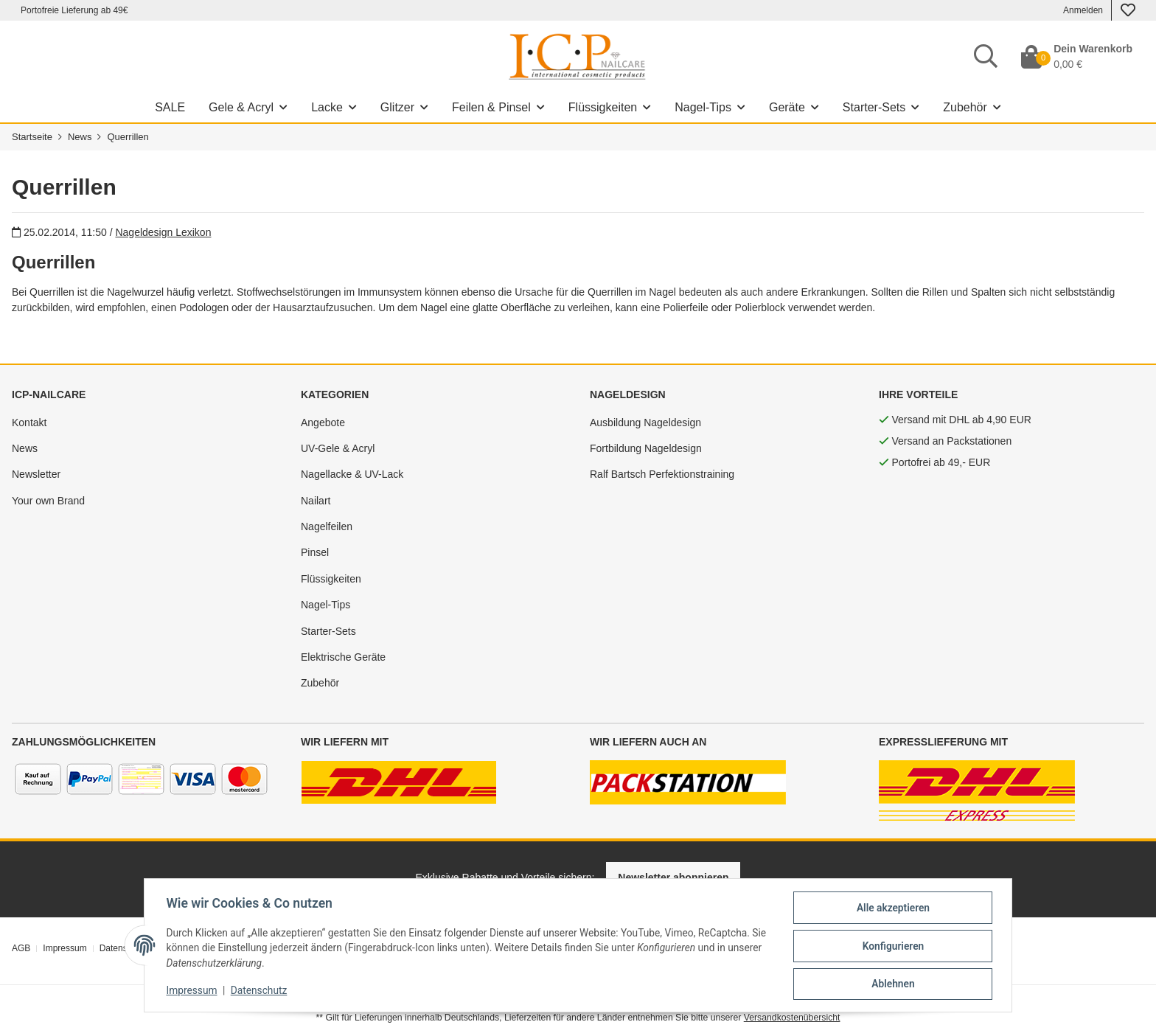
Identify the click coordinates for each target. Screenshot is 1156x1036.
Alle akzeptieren (899, 907)
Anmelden (1083, 10)
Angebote (323, 422)
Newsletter (36, 474)
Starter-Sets (328, 631)
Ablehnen (899, 984)
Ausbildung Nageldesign (645, 422)
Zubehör (320, 683)
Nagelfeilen (326, 526)
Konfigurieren (899, 945)
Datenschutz (254, 990)
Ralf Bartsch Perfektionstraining (662, 474)
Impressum (186, 990)
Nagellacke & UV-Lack (352, 474)
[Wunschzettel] (1128, 10)
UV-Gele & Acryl (338, 448)
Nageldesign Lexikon (163, 232)
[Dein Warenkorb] (1076, 56)
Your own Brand (48, 501)
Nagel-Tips (325, 605)
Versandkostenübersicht (792, 1017)
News (25, 448)
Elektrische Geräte (343, 657)
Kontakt (29, 422)
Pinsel (315, 552)
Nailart (315, 501)
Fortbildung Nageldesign (646, 448)
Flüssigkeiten (331, 579)
